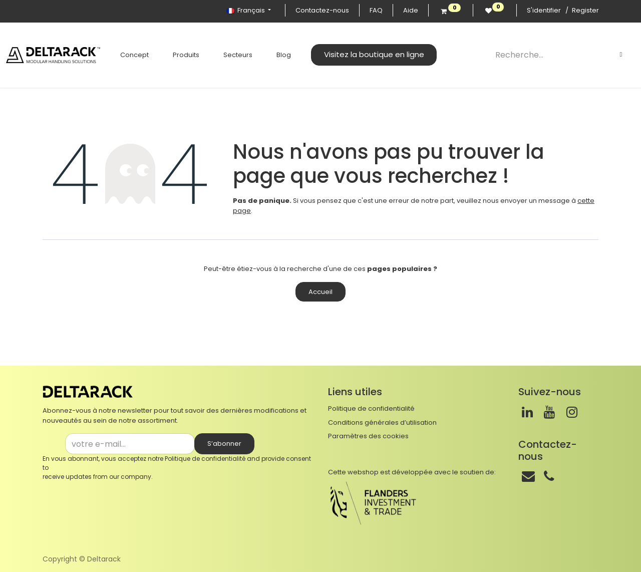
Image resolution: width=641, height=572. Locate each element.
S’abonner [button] (224, 443)
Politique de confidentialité (205, 458)
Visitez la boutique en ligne (374, 54)
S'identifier (544, 10)
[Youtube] (549, 412)
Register (585, 10)
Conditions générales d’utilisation (382, 422)
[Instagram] (571, 412)
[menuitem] (134, 55)
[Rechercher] (621, 54)
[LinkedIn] (527, 412)
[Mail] (528, 476)
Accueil (320, 292)
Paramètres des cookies (368, 436)
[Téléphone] (549, 476)
